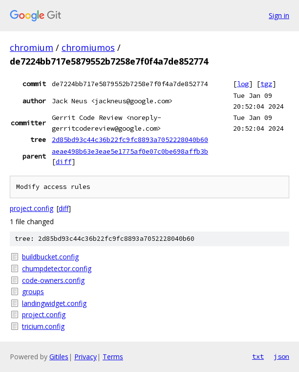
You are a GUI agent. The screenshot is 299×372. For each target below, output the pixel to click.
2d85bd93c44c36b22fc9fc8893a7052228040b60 (130, 139)
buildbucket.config (50, 256)
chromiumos (88, 47)
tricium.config (43, 326)
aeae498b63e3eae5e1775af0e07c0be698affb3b (130, 151)
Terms (113, 356)
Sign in (279, 15)
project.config (31, 208)
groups (33, 291)
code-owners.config (53, 280)
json (281, 356)
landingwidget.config (54, 303)
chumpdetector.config (56, 268)
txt (258, 356)
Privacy (85, 356)
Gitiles (58, 356)
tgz (266, 83)
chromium (31, 47)
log (243, 83)
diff (63, 161)
